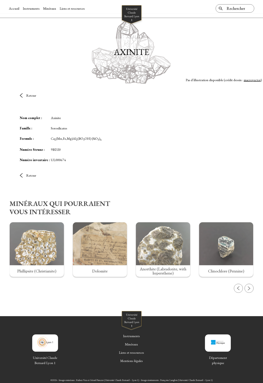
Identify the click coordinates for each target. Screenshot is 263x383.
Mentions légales (131, 360)
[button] (238, 300)
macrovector (252, 79)
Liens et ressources (72, 8)
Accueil (14, 8)
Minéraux (50, 8)
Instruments (31, 8)
